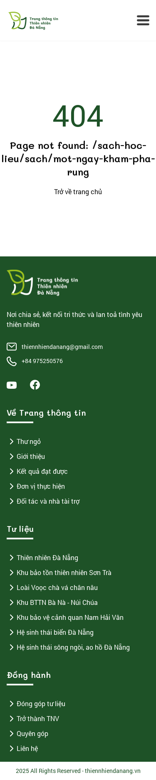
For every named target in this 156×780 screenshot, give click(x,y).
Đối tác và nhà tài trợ (43, 501)
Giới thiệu (26, 456)
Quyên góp (27, 734)
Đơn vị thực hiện (36, 486)
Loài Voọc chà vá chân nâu (52, 587)
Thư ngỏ (24, 441)
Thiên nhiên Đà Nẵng (42, 558)
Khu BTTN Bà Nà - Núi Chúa (52, 602)
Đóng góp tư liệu (36, 704)
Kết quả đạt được (37, 471)
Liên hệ (22, 748)
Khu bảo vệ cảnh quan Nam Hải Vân (65, 617)
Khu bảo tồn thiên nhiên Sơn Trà (59, 573)
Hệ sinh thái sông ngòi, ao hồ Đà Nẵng (68, 647)
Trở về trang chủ (78, 191)
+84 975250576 (42, 361)
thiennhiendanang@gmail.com (62, 347)
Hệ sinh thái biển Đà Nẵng (50, 632)
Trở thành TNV (33, 719)
